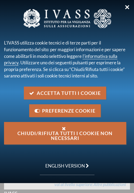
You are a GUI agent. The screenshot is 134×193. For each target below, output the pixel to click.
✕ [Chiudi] (127, 7)
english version (64, 163)
